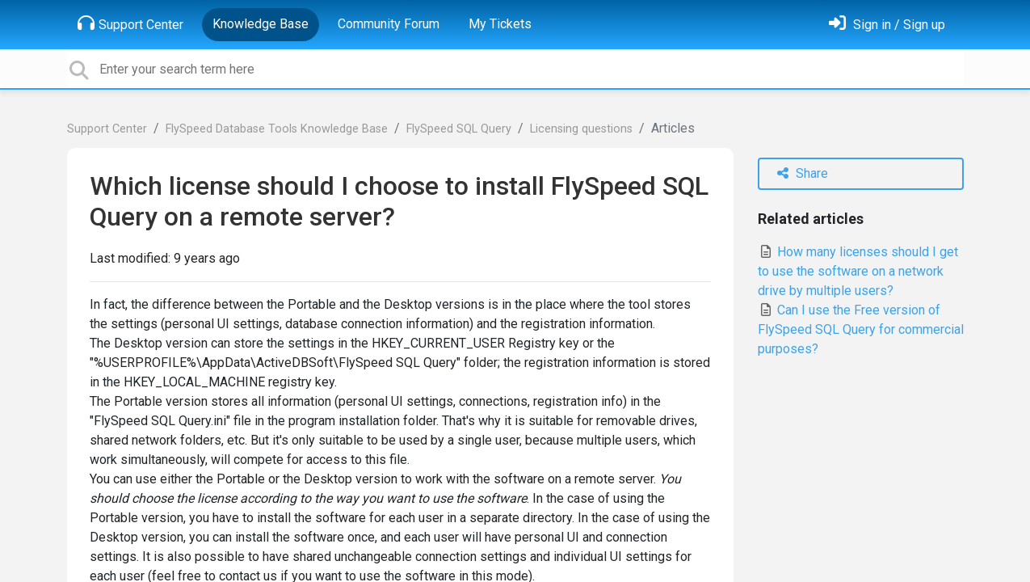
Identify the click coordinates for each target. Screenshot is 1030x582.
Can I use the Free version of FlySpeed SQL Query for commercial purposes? (861, 329)
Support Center (130, 23)
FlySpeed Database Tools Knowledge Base (277, 129)
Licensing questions (581, 129)
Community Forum (388, 24)
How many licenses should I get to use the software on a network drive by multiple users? (858, 271)
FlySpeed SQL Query (458, 129)
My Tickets (500, 24)
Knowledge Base (260, 24)
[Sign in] (887, 24)
